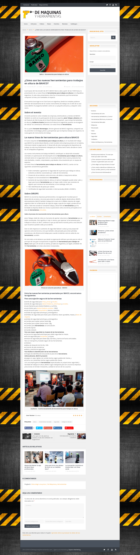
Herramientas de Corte (98, 113)
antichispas (57, 304)
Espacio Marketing (74, 550)
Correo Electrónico (78, 86)
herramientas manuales (45, 422)
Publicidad (34, 5)
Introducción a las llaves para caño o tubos (106, 260)
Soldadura (94, 139)
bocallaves (44, 336)
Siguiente (72, 434)
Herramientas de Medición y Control (101, 116)
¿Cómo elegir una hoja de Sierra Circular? (103, 164)
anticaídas (42, 210)
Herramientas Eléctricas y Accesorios (101, 119)
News (49, 24)
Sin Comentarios (47, 86)
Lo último (92, 216)
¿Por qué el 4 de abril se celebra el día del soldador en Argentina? (42, 437)
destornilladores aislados (45, 308)
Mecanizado (94, 128)
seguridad (56, 422)
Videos (42, 24)
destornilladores (47, 304)
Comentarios (107, 216)
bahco (34, 422)
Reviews (65, 24)
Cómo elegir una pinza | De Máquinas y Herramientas (48, 484)
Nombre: (92, 54)
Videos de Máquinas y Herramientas (101, 142)
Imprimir (67, 86)
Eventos (56, 24)
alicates (54, 302)
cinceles (65, 304)
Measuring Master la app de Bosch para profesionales (32, 467)
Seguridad (94, 136)
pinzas (48, 302)
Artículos (34, 24)
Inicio (26, 24)
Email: (92, 62)
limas (44, 302)
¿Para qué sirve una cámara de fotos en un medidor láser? (54, 467)
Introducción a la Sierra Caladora (68, 437)
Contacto (26, 5)
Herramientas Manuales (98, 122)
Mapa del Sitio (43, 5)
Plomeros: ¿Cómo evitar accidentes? (106, 231)
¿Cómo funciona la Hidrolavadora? (101, 172)
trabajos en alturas (66, 422)
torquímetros (42, 310)
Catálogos (74, 24)
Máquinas (94, 125)
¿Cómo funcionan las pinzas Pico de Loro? (105, 252)
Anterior (36, 434)
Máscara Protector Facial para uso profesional (106, 240)
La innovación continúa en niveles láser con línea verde (74, 467)
